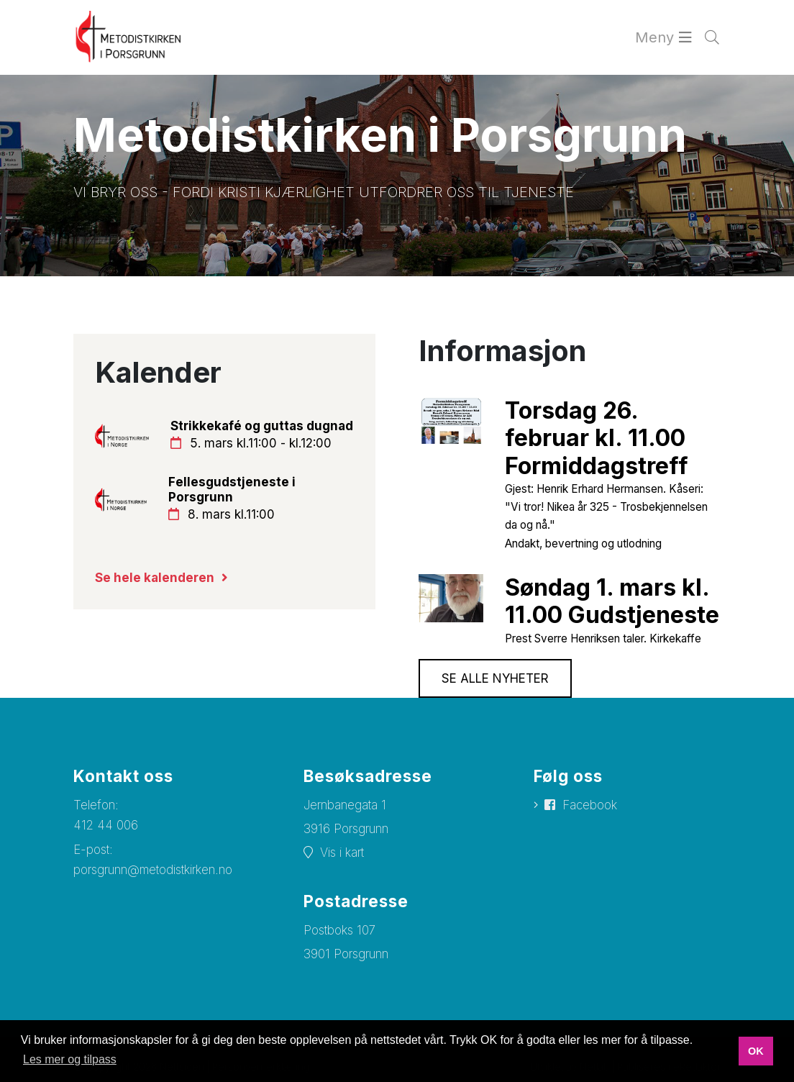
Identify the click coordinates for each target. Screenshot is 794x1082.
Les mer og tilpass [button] (70, 1059)
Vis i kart (342, 852)
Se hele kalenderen (154, 577)
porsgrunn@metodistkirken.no (152, 870)
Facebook (589, 805)
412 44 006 (105, 825)
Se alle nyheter (495, 678)
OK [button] (756, 1051)
